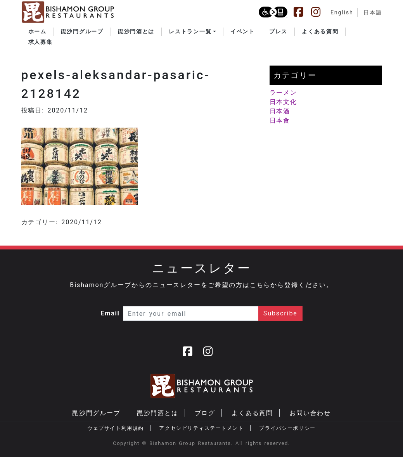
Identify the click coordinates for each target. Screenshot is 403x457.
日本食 (280, 120)
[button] (192, 32)
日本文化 (283, 102)
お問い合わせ (310, 413)
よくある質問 (252, 413)
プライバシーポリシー (287, 428)
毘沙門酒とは (158, 413)
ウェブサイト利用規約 (115, 428)
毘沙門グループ (96, 413)
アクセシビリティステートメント (201, 428)
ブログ (205, 413)
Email (110, 313)
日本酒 (280, 111)
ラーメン (283, 92)
